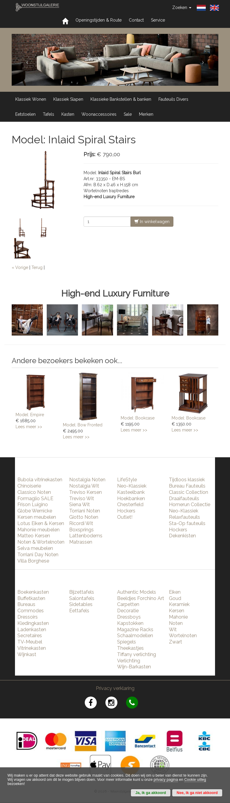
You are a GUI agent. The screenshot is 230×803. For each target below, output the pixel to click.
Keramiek (179, 604)
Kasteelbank (131, 492)
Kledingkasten (33, 623)
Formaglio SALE (35, 498)
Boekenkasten (33, 592)
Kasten (67, 114)
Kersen (176, 610)
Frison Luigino (32, 504)
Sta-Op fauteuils (187, 523)
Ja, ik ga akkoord (150, 793)
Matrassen (80, 542)
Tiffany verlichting (136, 654)
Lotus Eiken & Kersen (40, 523)
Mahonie (178, 617)
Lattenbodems (85, 536)
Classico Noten (34, 492)
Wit (173, 629)
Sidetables (81, 604)
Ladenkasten (31, 629)
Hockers (126, 511)
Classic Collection (188, 492)
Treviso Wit (81, 498)
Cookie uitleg (195, 780)
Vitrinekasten (31, 648)
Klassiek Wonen (30, 99)
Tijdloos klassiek (187, 479)
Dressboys (129, 617)
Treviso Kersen (85, 492)
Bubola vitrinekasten (39, 479)
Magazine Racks (135, 629)
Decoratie (128, 610)
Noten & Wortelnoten (40, 542)
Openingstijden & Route (98, 20)
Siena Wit (79, 504)
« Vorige (20, 267)
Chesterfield (130, 504)
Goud (175, 598)
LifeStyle (127, 479)
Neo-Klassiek (131, 486)
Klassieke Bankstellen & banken (120, 99)
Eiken (175, 592)
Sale (128, 114)
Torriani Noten (84, 511)
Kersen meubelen (36, 517)
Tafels (48, 114)
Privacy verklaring (115, 688)
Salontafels (81, 598)
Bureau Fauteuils (187, 486)
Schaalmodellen (135, 635)
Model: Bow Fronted (82, 424)
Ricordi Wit (81, 523)
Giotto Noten (83, 517)
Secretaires (29, 635)
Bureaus (26, 604)
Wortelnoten (183, 635)
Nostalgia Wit (84, 486)
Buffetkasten (31, 598)
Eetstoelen (25, 114)
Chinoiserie (29, 486)
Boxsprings (81, 530)
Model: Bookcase (138, 418)
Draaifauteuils (184, 498)
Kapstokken (130, 623)
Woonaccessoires (98, 114)
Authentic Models (136, 592)
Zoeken (181, 7)
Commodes (30, 610)
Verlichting (128, 661)
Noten (176, 623)
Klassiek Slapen (68, 99)
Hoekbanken (131, 498)
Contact (136, 20)
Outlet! (124, 517)
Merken (146, 114)
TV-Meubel (29, 642)
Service (158, 20)
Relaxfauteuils (184, 517)
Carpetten (128, 604)
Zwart (175, 642)
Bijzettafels (81, 592)
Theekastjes (130, 648)
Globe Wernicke (34, 511)
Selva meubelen (35, 548)
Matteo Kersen (33, 536)
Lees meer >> (29, 426)
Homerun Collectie (189, 504)
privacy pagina (166, 780)
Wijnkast (26, 654)
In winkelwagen (152, 221)
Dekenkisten (182, 536)
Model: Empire (30, 414)
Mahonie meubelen (38, 530)
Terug (37, 267)
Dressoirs (27, 617)
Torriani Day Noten (37, 554)
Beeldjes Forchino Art (140, 598)
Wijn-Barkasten (134, 667)
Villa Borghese (33, 561)
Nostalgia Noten (87, 479)
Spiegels (126, 642)
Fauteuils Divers (173, 99)
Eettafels (79, 610)
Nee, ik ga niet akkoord (197, 793)
